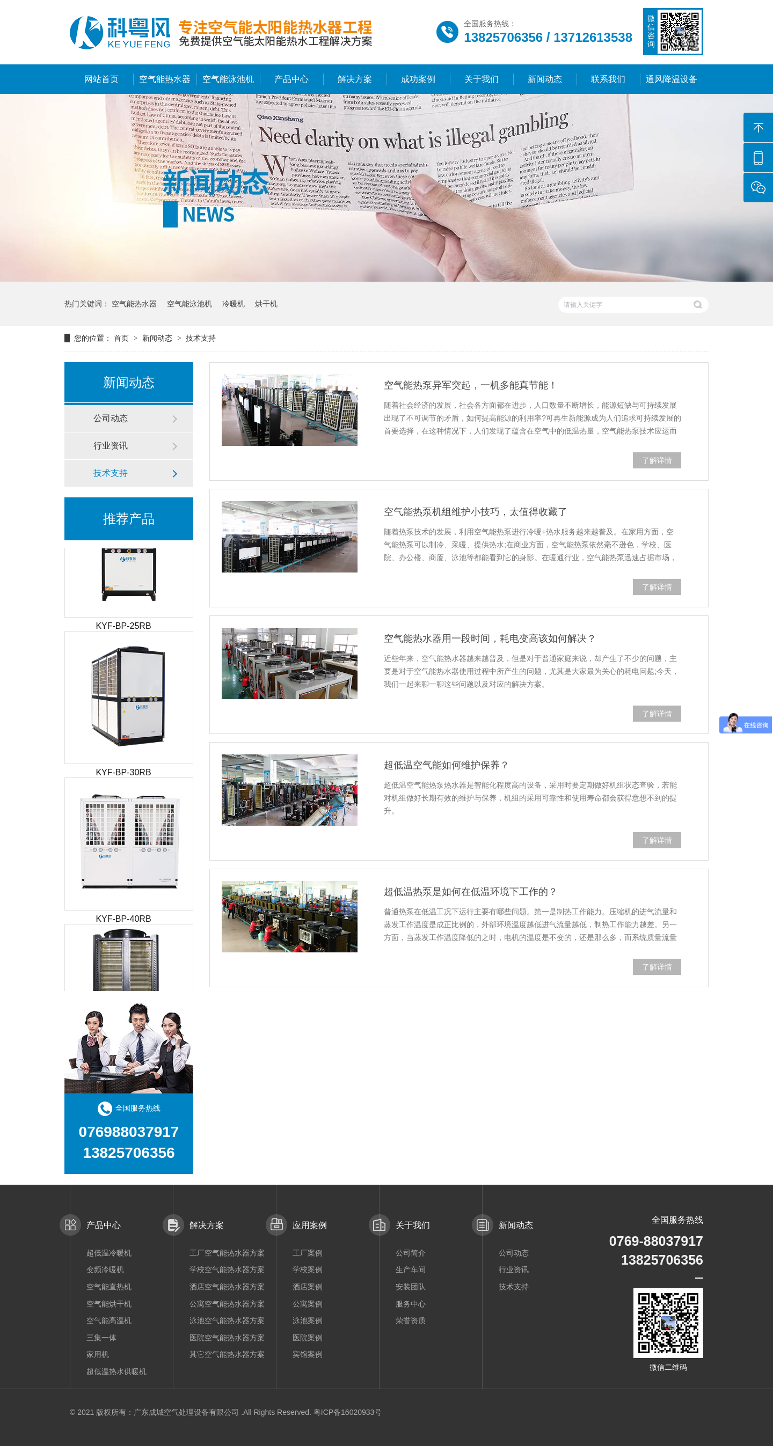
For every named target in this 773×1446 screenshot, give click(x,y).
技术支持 (201, 338)
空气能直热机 (109, 1286)
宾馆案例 (308, 1354)
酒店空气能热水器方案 (227, 1286)
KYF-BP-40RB (123, 920)
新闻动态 (545, 79)
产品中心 (291, 79)
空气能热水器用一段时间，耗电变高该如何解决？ (490, 638)
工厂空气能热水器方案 (227, 1253)
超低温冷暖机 (109, 1253)
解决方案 (355, 79)
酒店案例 (308, 1286)
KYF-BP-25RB (123, 627)
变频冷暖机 (105, 1269)
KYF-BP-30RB (123, 774)
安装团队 (411, 1286)
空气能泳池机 (228, 79)
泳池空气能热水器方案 (227, 1320)
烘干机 (266, 303)
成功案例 (418, 79)
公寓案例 (308, 1304)
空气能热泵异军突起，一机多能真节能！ (471, 385)
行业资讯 (110, 445)
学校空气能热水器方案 (227, 1269)
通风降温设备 (671, 79)
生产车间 (411, 1269)
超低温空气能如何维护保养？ (446, 765)
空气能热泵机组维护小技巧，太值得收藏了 (475, 512)
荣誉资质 (411, 1320)
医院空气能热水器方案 (227, 1337)
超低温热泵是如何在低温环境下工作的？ (471, 891)
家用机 (97, 1354)
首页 (122, 338)
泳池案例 (308, 1320)
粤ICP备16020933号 (347, 1412)
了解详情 (657, 460)
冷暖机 (233, 303)
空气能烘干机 (109, 1304)
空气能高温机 (109, 1320)
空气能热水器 (165, 79)
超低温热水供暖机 (116, 1371)
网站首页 (101, 79)
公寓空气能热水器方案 (227, 1304)
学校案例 (308, 1269)
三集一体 (101, 1337)
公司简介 (411, 1253)
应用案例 (310, 1225)
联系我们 (608, 79)
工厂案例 (308, 1253)
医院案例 (308, 1337)
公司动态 (110, 418)
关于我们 (481, 79)
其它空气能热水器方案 (227, 1354)
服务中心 (411, 1304)
